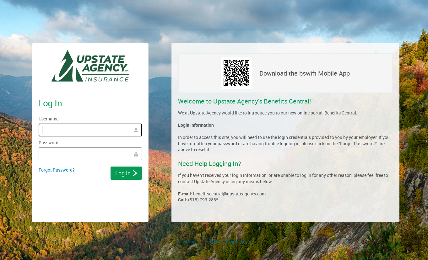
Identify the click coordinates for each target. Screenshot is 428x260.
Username (48, 119)
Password (48, 143)
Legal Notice (188, 241)
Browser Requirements (230, 241)
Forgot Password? (57, 170)
